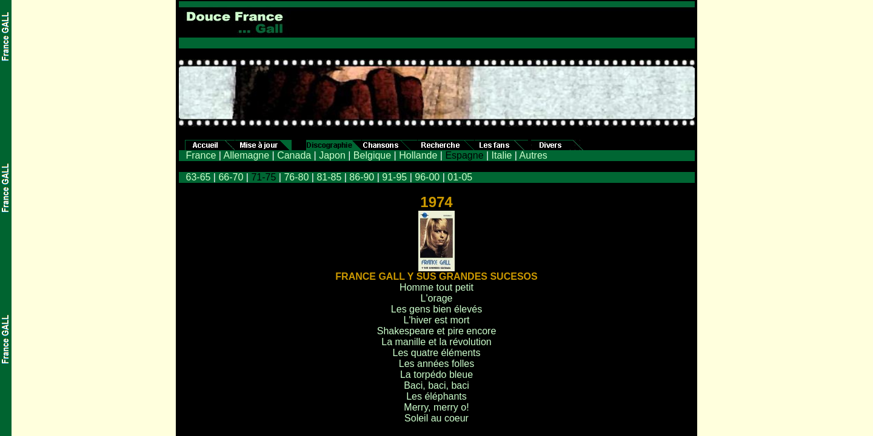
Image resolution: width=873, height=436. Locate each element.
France (201, 155)
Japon (332, 155)
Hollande (418, 155)
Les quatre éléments (437, 353)
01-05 (459, 177)
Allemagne (246, 155)
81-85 (328, 177)
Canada (294, 155)
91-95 (394, 177)
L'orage (437, 298)
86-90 (361, 177)
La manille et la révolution (436, 342)
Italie (502, 155)
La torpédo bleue (436, 374)
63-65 (198, 177)
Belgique (372, 155)
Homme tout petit (436, 287)
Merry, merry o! (436, 407)
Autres (533, 155)
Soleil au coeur (436, 418)
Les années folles (437, 363)
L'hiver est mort (437, 320)
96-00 (427, 177)
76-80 (296, 177)
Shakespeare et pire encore (437, 331)
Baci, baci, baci (436, 385)
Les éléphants (436, 396)
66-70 (230, 177)
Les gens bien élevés (436, 309)
